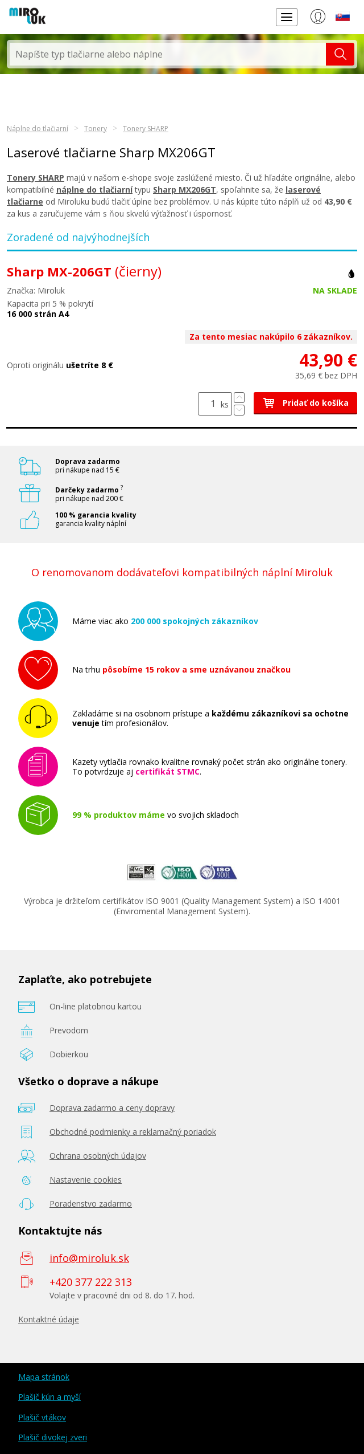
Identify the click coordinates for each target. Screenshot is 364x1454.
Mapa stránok (43, 1376)
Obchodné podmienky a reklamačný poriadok (132, 1131)
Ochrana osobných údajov (97, 1155)
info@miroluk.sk (89, 1258)
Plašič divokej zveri (52, 1437)
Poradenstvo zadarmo (90, 1203)
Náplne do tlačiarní (37, 128)
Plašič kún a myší (49, 1396)
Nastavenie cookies (85, 1179)
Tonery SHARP (145, 128)
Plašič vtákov (42, 1417)
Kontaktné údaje (48, 1319)
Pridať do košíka (305, 402)
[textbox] (168, 54)
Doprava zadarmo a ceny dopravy (112, 1107)
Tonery (95, 128)
